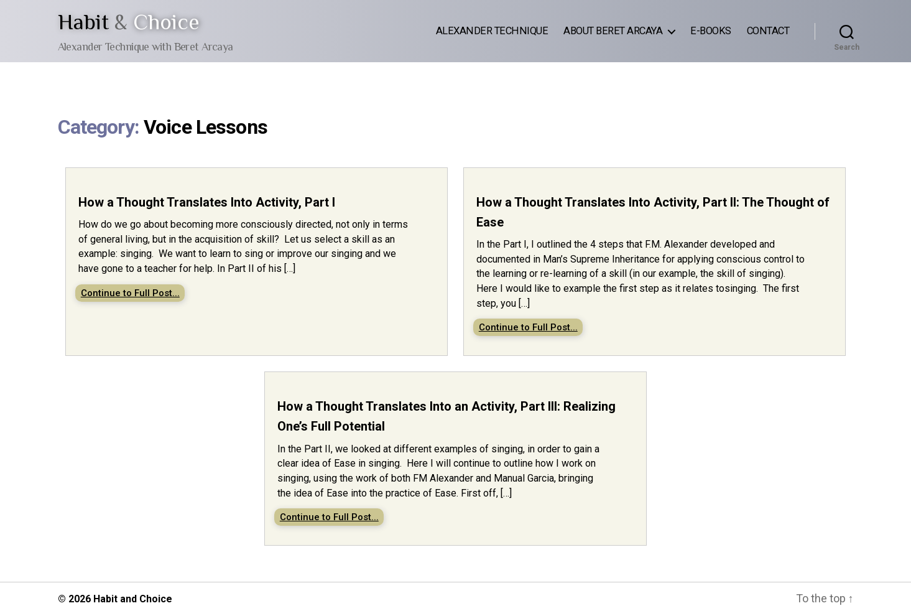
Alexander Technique (492, 31)
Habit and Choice (132, 599)
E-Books (710, 31)
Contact (768, 31)
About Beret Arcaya (612, 31)
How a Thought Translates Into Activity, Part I (206, 202)
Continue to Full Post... (130, 293)
